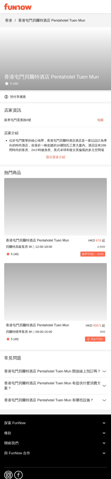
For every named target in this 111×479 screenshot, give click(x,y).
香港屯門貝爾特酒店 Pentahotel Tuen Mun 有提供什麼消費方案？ (55, 385)
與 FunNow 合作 (55, 453)
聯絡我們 (55, 443)
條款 (55, 433)
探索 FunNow (55, 423)
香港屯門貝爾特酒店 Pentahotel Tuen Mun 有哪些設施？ (55, 400)
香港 (8, 20)
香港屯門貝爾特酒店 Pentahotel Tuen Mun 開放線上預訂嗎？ (55, 371)
